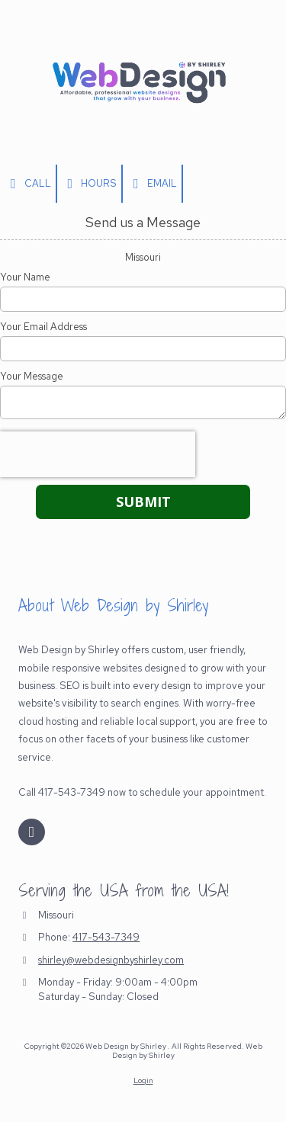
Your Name (25, 277)
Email (152, 184)
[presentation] (97, 454)
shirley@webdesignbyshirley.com (111, 960)
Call (28, 184)
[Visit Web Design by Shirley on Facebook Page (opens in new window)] (31, 832)
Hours (89, 184)
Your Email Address (43, 327)
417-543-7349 (106, 937)
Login (143, 1080)
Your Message (31, 376)
